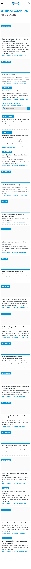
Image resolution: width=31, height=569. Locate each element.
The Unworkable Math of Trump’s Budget (14, 445)
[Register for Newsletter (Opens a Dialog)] (28, 108)
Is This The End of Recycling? (10, 75)
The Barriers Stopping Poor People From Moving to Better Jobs (14, 328)
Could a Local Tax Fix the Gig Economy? (14, 299)
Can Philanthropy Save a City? (11, 185)
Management (6, 26)
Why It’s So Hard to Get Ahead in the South (15, 523)
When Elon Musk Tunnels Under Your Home (15, 119)
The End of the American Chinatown (13, 91)
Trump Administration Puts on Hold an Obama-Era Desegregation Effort (13, 357)
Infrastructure (7, 116)
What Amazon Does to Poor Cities (12, 272)
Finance (4, 201)
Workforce (5, 286)
